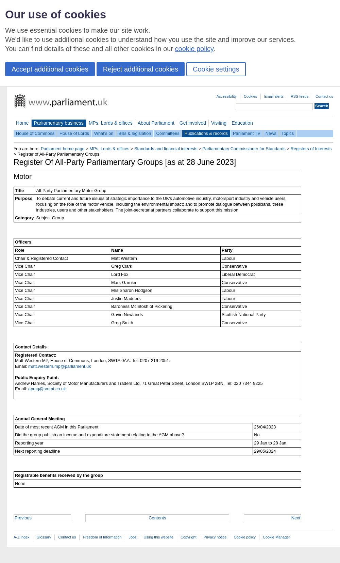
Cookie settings (216, 69)
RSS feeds (299, 96)
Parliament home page (63, 148)
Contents (157, 517)
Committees (167, 133)
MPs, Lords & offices (111, 123)
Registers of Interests (311, 148)
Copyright (189, 537)
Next (295, 517)
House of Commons (35, 133)
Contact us (324, 96)
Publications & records (206, 133)
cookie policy (194, 48)
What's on (104, 133)
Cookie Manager (276, 537)
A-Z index (22, 537)
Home (22, 123)
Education (242, 123)
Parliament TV (246, 133)
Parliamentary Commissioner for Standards (244, 148)
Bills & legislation (134, 133)
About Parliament (156, 123)
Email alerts (274, 96)
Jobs (132, 537)
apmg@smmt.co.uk (47, 388)
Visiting (218, 123)
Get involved (193, 123)
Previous (23, 517)
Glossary (44, 537)
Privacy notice (215, 537)
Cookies (250, 96)
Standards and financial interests (166, 148)
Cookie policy (245, 537)
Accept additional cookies (50, 69)
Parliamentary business (59, 123)
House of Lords (74, 133)
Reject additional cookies (140, 69)
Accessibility (227, 96)
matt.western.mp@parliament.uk (59, 366)
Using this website (158, 537)
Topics (288, 133)
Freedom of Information (102, 537)
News (271, 133)
